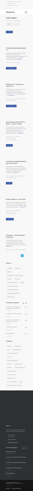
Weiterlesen (19, 59)
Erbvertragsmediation (10, 473)
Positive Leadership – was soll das (15, 199)
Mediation (17, 62)
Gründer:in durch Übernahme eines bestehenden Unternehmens (16, 462)
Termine (22, 282)
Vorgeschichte (10, 296)
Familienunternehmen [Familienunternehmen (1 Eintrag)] (12, 353)
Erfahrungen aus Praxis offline (15, 275)
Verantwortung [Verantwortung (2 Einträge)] (11, 378)
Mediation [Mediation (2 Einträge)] (9, 367)
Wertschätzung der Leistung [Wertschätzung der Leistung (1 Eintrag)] (14, 385)
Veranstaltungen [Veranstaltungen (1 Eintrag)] (11, 374)
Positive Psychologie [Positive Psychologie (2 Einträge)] (20, 367)
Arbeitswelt (18, 98)
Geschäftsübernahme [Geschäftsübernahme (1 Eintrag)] (12, 360)
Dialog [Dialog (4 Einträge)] (8, 349)
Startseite (8, 20)
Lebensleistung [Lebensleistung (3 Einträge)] (18, 364)
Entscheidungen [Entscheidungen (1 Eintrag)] (17, 349)
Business (23, 98)
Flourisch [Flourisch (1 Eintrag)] (9, 356)
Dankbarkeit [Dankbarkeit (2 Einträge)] (18, 346)
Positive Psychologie (11, 100)
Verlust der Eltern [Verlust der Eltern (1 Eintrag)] (11, 381)
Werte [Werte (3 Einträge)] (20, 381)
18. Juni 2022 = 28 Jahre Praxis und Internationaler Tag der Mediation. (16, 457)
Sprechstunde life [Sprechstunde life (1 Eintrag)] (11, 371)
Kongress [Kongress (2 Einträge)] (9, 364)
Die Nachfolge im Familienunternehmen (14, 467)
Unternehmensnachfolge (13, 293)
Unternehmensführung (12, 289)
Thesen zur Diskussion (11, 139)
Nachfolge (17, 279)
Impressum (8, 488)
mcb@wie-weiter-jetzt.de (12, 5)
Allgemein (17, 136)
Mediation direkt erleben (11, 451)
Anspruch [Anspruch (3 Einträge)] (9, 346)
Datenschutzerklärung (16, 488)
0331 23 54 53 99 (10, 3)
